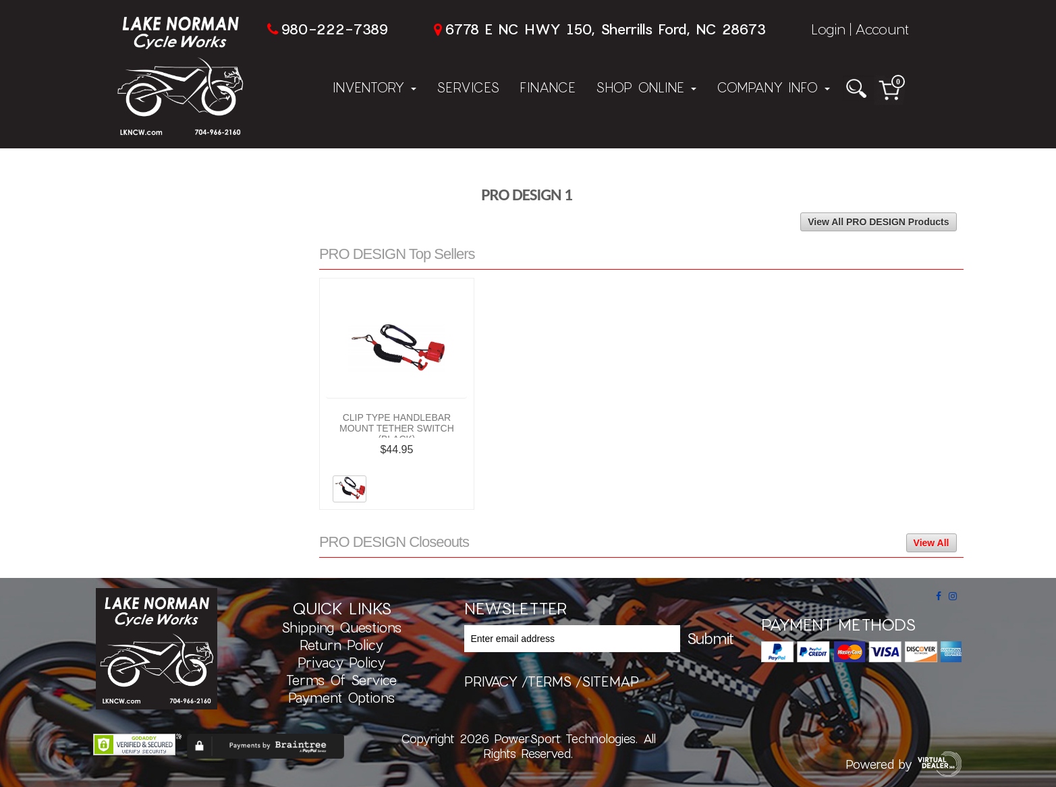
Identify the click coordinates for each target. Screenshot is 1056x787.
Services (468, 87)
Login (828, 28)
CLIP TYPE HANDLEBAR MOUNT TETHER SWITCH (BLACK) (396, 428)
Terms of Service (341, 680)
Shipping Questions (341, 627)
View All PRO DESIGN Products (878, 221)
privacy (491, 681)
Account (882, 28)
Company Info (773, 87)
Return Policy (341, 645)
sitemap (610, 681)
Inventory (374, 87)
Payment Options (341, 697)
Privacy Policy (341, 662)
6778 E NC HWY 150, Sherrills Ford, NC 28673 (605, 28)
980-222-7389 (334, 28)
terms (550, 681)
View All (931, 542)
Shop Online (646, 87)
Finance (548, 87)
